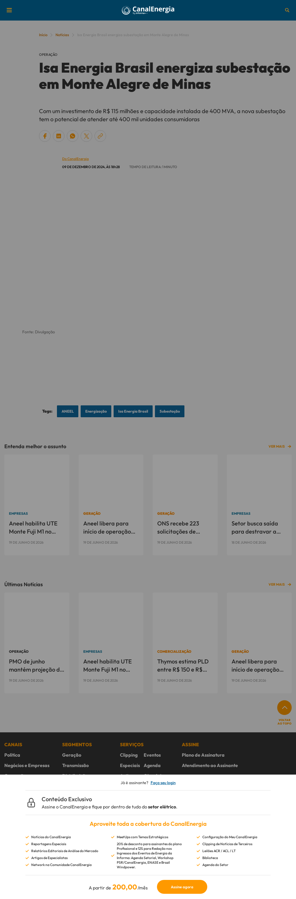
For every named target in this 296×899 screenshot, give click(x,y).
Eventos (152, 755)
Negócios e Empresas (26, 765)
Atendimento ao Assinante (210, 765)
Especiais (130, 765)
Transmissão (75, 765)
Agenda (152, 765)
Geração (71, 755)
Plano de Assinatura (203, 755)
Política (12, 755)
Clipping (129, 755)
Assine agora (182, 887)
